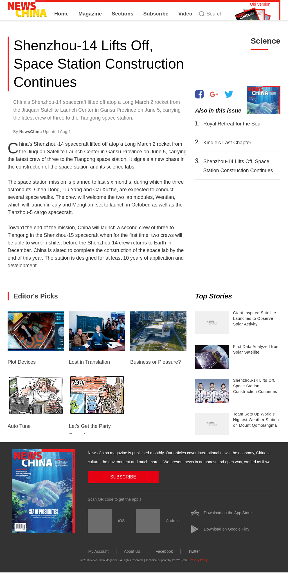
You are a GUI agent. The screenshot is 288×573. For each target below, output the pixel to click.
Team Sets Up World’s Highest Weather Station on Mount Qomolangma (256, 420)
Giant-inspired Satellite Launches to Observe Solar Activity (254, 318)
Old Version (260, 4)
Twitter (194, 551)
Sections (122, 14)
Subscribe (155, 14)
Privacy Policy (199, 560)
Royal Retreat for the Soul (232, 124)
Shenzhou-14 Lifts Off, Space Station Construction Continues (255, 386)
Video (185, 14)
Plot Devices (36, 338)
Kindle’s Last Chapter (227, 142)
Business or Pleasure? (158, 338)
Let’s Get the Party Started (97, 405)
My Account (98, 551)
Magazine (90, 14)
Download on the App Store (228, 513)
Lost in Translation (97, 338)
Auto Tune (36, 402)
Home (61, 14)
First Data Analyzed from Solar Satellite (256, 349)
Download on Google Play (226, 529)
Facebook (164, 551)
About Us (132, 551)
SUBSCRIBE (116, 477)
